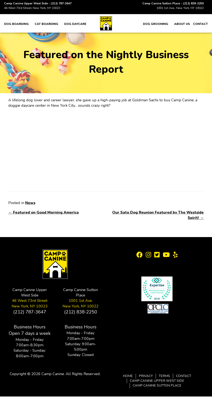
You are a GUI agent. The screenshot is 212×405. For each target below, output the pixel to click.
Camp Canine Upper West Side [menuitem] (157, 380)
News (30, 202)
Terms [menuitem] (164, 376)
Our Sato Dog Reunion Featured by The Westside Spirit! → (158, 215)
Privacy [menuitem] (146, 376)
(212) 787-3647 (61, 3)
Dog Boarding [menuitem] (16, 24)
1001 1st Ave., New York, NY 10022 (180, 8)
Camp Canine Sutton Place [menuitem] (157, 385)
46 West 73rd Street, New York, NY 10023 (32, 8)
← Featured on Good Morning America (43, 212)
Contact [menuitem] (200, 24)
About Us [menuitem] (182, 24)
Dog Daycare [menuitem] (75, 24)
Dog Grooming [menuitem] (155, 24)
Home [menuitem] (128, 376)
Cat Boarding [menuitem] (46, 24)
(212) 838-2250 (193, 3)
